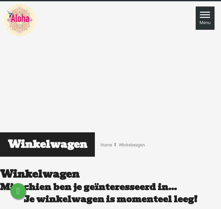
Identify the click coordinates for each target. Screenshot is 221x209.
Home (106, 144)
